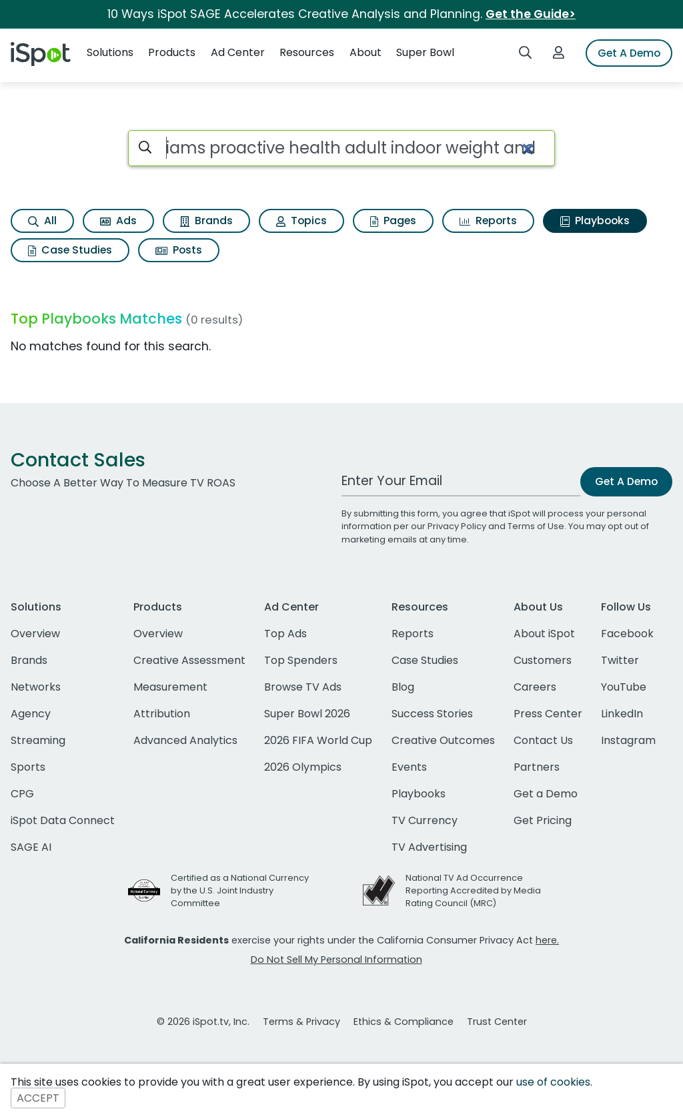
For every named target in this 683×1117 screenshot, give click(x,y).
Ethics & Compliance (404, 1021)
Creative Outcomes (443, 740)
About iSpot (544, 633)
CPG (22, 793)
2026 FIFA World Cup (318, 740)
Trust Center (497, 1021)
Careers (535, 687)
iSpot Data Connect (63, 820)
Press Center (548, 713)
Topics (301, 220)
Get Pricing (543, 820)
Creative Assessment (189, 660)
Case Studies (70, 250)
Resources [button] (306, 52)
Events (409, 767)
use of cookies (553, 1082)
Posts (178, 250)
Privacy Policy (457, 526)
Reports (488, 220)
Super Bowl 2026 (307, 713)
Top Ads (285, 633)
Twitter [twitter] (620, 660)
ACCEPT (38, 1098)
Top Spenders (300, 660)
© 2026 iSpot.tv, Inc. (203, 1021)
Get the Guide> (531, 14)
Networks (36, 687)
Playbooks (595, 220)
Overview (35, 633)
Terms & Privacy (301, 1021)
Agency (31, 713)
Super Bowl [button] (425, 52)
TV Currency (425, 820)
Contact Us (543, 740)
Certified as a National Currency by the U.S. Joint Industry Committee (240, 890)
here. (547, 940)
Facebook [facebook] (627, 633)
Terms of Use (536, 526)
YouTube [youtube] (623, 687)
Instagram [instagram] (628, 740)
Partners (537, 767)
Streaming (38, 740)
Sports (28, 767)
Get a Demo (546, 793)
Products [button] (171, 52)
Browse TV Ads (303, 687)
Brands (206, 220)
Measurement (170, 687)
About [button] (366, 52)
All (42, 220)
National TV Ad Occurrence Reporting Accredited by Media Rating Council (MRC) (473, 890)
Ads (118, 220)
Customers (543, 660)
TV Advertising (429, 847)
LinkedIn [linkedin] (622, 713)
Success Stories (432, 713)
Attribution (161, 713)
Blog (403, 687)
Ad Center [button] (238, 52)
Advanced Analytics (185, 740)
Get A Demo (629, 53)
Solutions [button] (110, 52)
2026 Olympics (303, 767)
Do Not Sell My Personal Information (336, 959)
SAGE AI (31, 847)
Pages (393, 220)
